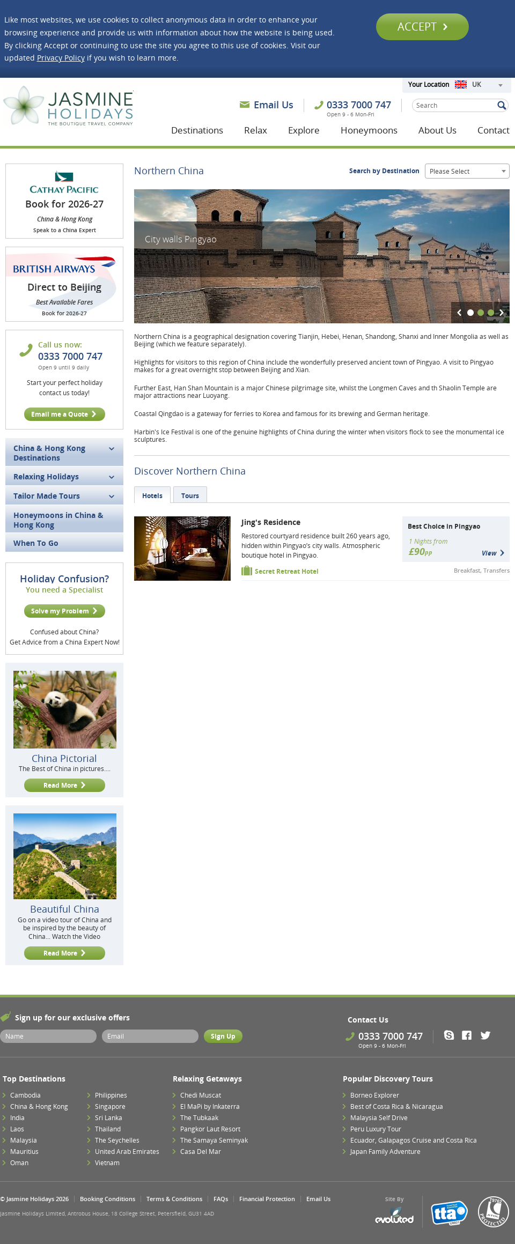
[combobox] (478, 85)
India (17, 1117)
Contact (493, 130)
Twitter (488, 1035)
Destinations (197, 130)
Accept (422, 26)
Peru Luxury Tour (375, 1129)
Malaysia (23, 1140)
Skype (452, 1035)
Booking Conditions (107, 1199)
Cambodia (25, 1095)
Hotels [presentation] (152, 495)
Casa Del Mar (200, 1151)
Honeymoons (369, 130)
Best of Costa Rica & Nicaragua (396, 1106)
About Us (437, 130)
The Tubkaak (199, 1117)
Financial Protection (267, 1199)
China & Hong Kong (39, 1106)
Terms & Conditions (174, 1199)
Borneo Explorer (374, 1095)
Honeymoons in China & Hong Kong (58, 520)
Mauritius (24, 1151)
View (489, 553)
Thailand (108, 1129)
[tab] (152, 494)
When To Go (35, 543)
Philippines (111, 1095)
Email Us (273, 104)
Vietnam (107, 1162)
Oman (19, 1162)
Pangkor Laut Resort (210, 1129)
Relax (255, 130)
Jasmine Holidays (68, 106)
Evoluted (394, 1215)
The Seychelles (117, 1140)
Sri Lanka (108, 1117)
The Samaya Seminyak (214, 1140)
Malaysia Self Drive (379, 1117)
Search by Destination (384, 170)
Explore (304, 130)
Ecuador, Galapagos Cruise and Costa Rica (413, 1140)
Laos (17, 1129)
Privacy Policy (61, 58)
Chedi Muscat (200, 1095)
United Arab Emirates (127, 1151)
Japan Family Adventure (385, 1151)
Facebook (470, 1035)
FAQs (221, 1199)
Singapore (110, 1106)
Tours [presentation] (190, 495)
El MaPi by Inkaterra (210, 1106)
